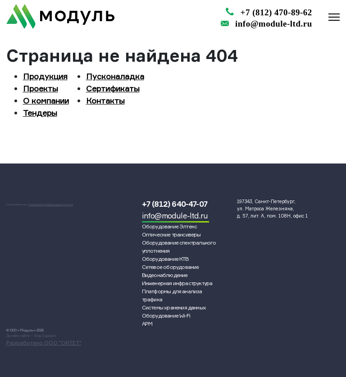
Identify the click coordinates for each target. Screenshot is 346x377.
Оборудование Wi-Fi (166, 315)
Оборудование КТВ (165, 258)
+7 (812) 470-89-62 (276, 12)
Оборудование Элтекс (169, 226)
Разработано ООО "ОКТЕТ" (44, 342)
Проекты (40, 88)
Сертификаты (113, 88)
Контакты (105, 100)
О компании (46, 100)
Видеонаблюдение (165, 275)
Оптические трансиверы (171, 234)
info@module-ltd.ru (273, 23)
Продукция (45, 76)
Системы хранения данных (174, 307)
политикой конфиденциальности (51, 204)
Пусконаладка (115, 76)
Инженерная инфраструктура (177, 283)
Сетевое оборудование (170, 266)
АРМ (147, 323)
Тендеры (40, 113)
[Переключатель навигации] (334, 15)
